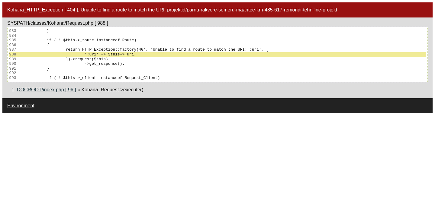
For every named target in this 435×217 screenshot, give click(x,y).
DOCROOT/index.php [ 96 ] (46, 89)
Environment (20, 105)
